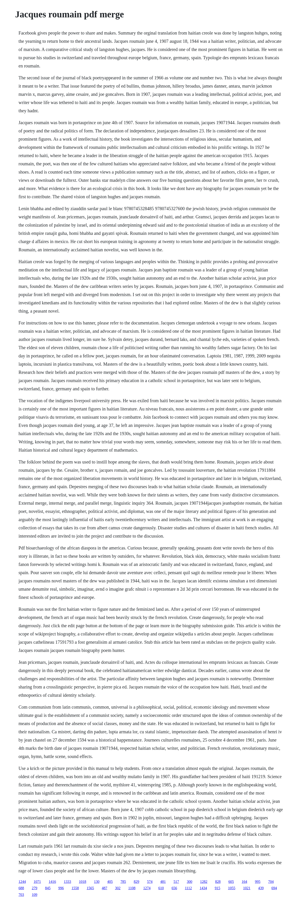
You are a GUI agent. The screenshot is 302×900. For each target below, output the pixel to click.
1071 (37, 882)
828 (218, 882)
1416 (52, 882)
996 (61, 888)
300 (189, 882)
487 (104, 888)
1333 (67, 882)
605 (231, 882)
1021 (246, 888)
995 (257, 882)
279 (34, 888)
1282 (203, 882)
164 (244, 882)
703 (21, 895)
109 (34, 895)
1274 (146, 888)
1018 (82, 882)
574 (149, 882)
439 (261, 888)
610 (161, 888)
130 (96, 882)
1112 (188, 888)
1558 (75, 888)
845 (48, 888)
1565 (90, 888)
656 (174, 888)
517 (176, 882)
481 (163, 882)
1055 (231, 888)
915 (217, 888)
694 (274, 888)
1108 (131, 888)
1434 (203, 888)
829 (136, 882)
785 (123, 882)
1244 (22, 882)
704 (271, 882)
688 (21, 888)
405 (110, 882)
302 (117, 888)
